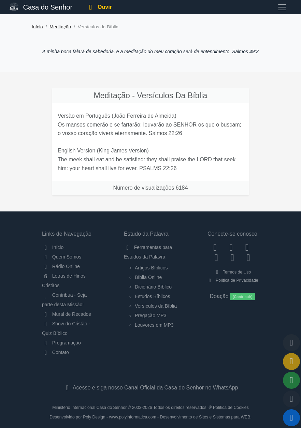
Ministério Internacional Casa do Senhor (89, 407)
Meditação (60, 26)
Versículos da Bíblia (156, 306)
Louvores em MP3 (154, 325)
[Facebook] (215, 247)
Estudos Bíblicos (152, 296)
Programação (61, 342)
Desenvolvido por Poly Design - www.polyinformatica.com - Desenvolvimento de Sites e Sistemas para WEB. (150, 417)
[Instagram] (231, 247)
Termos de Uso (232, 272)
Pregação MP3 (151, 315)
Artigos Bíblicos (151, 267)
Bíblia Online (148, 277)
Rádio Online (61, 266)
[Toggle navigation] (282, 7)
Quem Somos (61, 257)
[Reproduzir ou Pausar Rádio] (291, 417)
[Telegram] (248, 257)
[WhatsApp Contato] (233, 257)
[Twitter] (247, 247)
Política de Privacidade (232, 280)
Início (37, 26)
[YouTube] (217, 257)
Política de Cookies (231, 407)
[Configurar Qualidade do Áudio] (291, 399)
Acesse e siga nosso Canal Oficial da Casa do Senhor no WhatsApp (150, 387)
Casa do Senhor (41, 6)
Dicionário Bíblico (153, 287)
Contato (55, 352)
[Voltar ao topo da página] (291, 342)
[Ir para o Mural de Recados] (291, 361)
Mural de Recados (66, 314)
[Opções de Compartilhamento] (291, 380)
